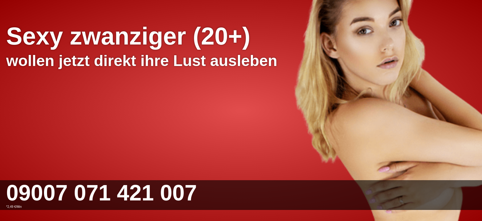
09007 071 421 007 (101, 192)
